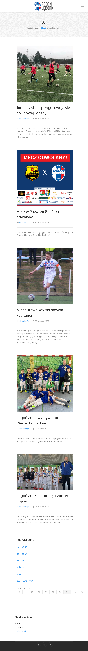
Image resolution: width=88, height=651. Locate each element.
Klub (20, 574)
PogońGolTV (25, 581)
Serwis (21, 560)
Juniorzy (22, 546)
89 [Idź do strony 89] (32, 592)
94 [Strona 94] (67, 592)
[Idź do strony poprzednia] (25, 592)
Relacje (20, 627)
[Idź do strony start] (20, 592)
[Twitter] (50, 644)
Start (19, 623)
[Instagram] (44, 644)
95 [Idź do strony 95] (74, 592)
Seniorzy (22, 553)
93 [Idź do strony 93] (60, 592)
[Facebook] (38, 644)
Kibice (21, 567)
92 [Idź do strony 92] (53, 592)
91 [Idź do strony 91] (46, 592)
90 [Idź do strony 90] (39, 592)
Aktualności (24, 118)
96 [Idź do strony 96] (81, 592)
